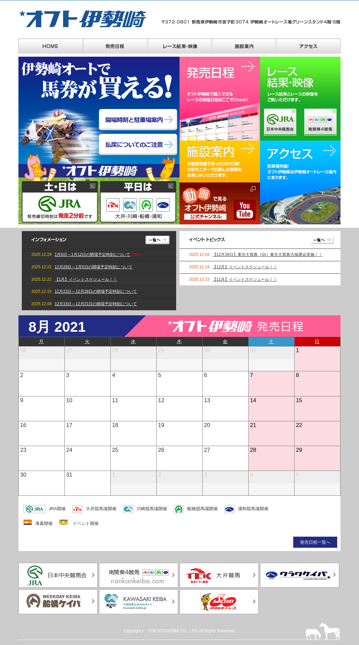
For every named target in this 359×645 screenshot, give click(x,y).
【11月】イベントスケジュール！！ (244, 279)
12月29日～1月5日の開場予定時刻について (94, 267)
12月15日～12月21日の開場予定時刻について (96, 304)
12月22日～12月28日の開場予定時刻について (96, 291)
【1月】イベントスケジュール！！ (86, 279)
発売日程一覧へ (315, 542)
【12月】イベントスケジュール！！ (244, 267)
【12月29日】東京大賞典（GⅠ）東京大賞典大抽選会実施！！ (267, 254)
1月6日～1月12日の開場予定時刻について (92, 254)
